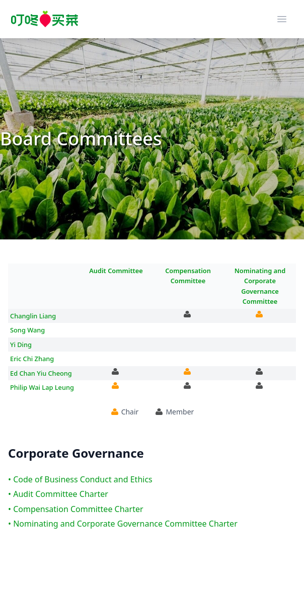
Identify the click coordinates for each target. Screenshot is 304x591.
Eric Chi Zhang (32, 358)
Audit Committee (116, 270)
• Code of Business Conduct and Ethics (80, 479)
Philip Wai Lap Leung (42, 387)
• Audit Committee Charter (58, 493)
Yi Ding (21, 344)
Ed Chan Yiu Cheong (41, 373)
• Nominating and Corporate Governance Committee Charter (123, 523)
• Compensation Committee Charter (75, 509)
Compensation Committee (188, 275)
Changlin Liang (33, 315)
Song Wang (27, 329)
